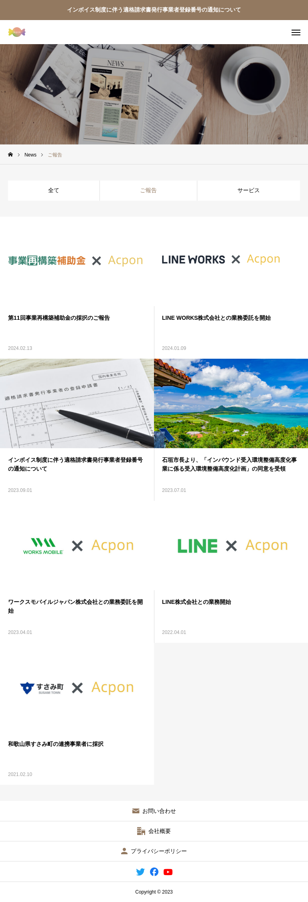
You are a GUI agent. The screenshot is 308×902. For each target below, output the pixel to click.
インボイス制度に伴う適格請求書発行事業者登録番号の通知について (154, 9)
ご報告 (148, 190)
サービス (248, 190)
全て (53, 190)
